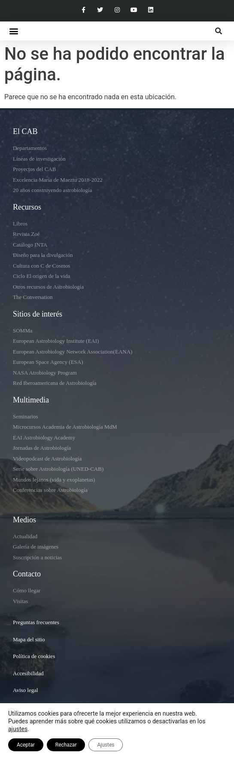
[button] (13, 31)
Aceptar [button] (26, 745)
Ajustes (105, 745)
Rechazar (66, 745)
